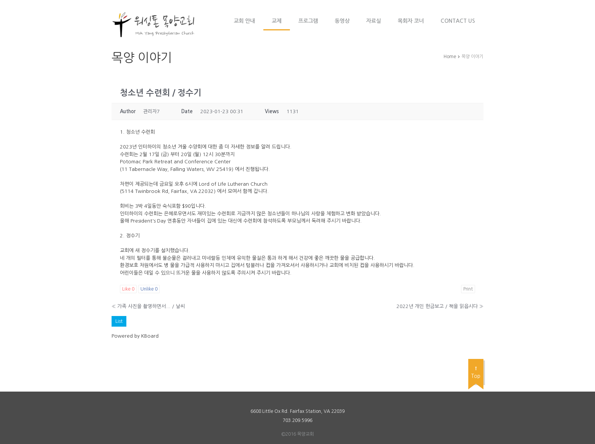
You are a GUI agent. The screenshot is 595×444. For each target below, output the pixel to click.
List (119, 321)
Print (468, 289)
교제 (277, 21)
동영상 (342, 21)
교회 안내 (244, 21)
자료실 (373, 21)
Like (128, 289)
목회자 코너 (411, 21)
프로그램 (308, 21)
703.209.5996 (297, 420)
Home (450, 56)
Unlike (148, 289)
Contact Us (458, 21)
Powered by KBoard (135, 335)
